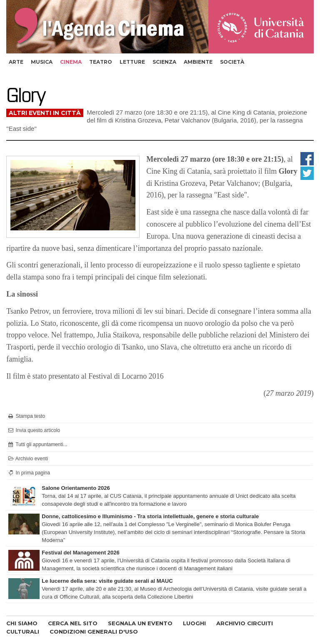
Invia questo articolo (33, 430)
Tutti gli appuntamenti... (37, 444)
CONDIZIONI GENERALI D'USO (94, 631)
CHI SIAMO (22, 623)
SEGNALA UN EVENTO (140, 623)
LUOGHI (194, 623)
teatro (100, 62)
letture (132, 62)
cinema (71, 62)
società (232, 62)
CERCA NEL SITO (73, 623)
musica (41, 62)
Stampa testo (26, 416)
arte (16, 62)
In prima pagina (28, 473)
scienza (164, 62)
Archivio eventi (27, 459)
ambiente (198, 62)
